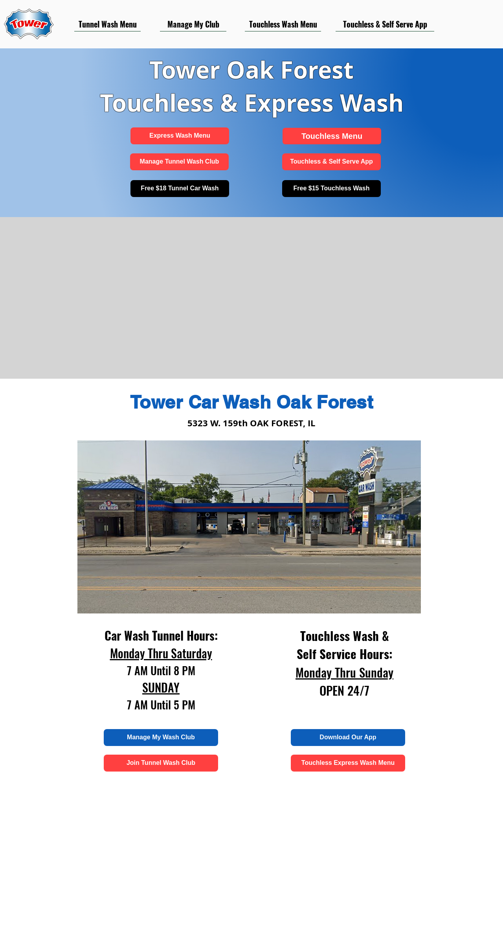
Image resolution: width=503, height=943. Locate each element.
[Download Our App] (348, 737)
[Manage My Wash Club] (161, 737)
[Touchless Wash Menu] (283, 24)
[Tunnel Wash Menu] (107, 24)
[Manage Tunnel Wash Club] (179, 161)
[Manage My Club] (193, 24)
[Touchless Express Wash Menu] (348, 763)
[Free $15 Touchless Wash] (331, 188)
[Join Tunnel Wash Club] (161, 763)
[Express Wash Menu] (179, 135)
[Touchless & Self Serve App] (385, 24)
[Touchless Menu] (332, 136)
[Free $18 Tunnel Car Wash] (179, 188)
